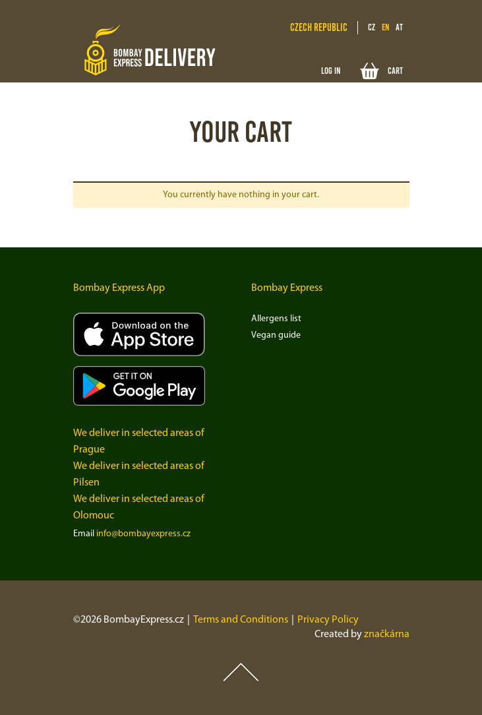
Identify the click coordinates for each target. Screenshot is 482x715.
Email (83, 534)
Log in (330, 71)
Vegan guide (276, 335)
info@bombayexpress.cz (143, 534)
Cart (381, 71)
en (385, 27)
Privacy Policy (328, 620)
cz (371, 27)
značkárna (386, 634)
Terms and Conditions (240, 620)
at (399, 27)
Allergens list (276, 319)
